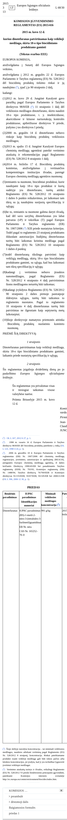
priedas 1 (14, 813)
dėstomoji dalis (18, 801)
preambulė (16, 796)
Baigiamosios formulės (22, 807)
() (17, 87)
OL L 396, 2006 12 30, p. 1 (15, 479)
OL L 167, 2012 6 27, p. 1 (19, 438)
